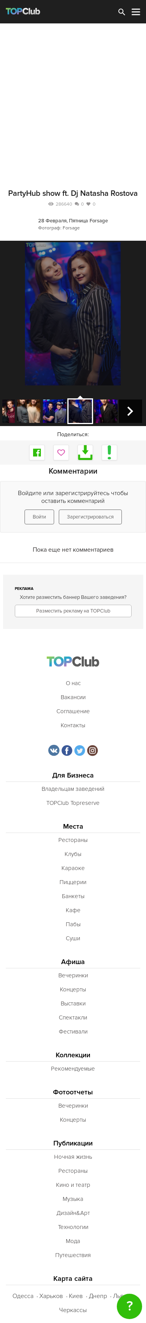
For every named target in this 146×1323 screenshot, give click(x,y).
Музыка (73, 1199)
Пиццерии (73, 882)
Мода (73, 1241)
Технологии (73, 1227)
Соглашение (73, 711)
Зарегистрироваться (90, 517)
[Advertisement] (73, 100)
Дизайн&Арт (73, 1213)
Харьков (51, 1296)
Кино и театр (73, 1185)
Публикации (73, 1143)
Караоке (73, 868)
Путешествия (73, 1255)
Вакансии (73, 697)
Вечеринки (73, 975)
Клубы (73, 854)
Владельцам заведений (73, 789)
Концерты (73, 989)
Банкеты (73, 896)
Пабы (73, 924)
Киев (76, 1296)
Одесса (22, 1296)
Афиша (73, 962)
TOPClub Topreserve (73, 803)
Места (73, 826)
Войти (39, 517)
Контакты (73, 725)
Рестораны (73, 840)
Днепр (98, 1296)
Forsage (99, 221)
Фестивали (73, 1031)
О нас (73, 683)
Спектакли (73, 1017)
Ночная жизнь (73, 1157)
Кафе (73, 910)
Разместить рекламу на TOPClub (73, 611)
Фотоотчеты (73, 1092)
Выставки (73, 1003)
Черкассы (73, 1310)
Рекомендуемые (73, 1069)
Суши (73, 938)
